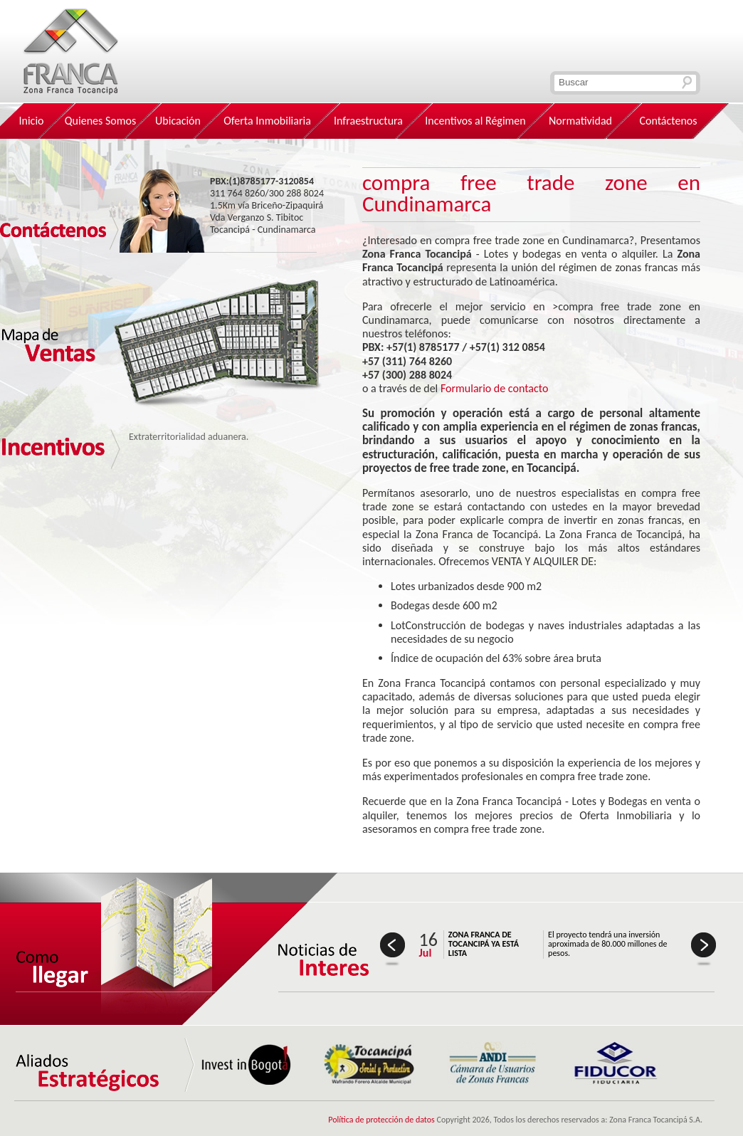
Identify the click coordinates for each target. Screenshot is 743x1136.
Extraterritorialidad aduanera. (188, 437)
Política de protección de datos (381, 1120)
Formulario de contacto (495, 388)
